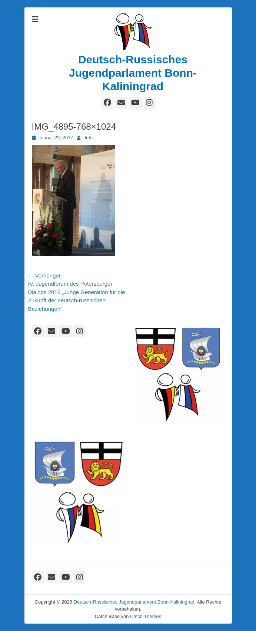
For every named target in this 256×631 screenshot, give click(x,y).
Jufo (88, 137)
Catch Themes (145, 616)
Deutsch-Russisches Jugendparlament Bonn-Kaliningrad (133, 72)
